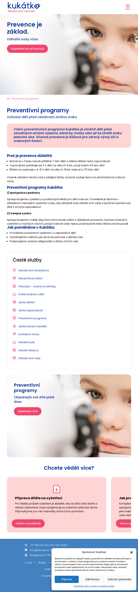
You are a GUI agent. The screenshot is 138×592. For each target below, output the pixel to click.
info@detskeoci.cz (41, 550)
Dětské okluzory (28, 350)
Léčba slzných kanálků (32, 326)
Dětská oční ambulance (33, 270)
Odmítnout (92, 579)
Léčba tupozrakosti (30, 310)
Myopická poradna (30, 278)
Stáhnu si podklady (28, 523)
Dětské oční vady (29, 358)
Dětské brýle (26, 342)
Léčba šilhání (26, 302)
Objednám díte (28, 411)
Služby (41, 562)
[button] (131, 552)
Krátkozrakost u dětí (31, 294)
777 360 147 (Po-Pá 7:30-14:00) (48, 545)
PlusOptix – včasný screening (36, 286)
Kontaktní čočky (28, 334)
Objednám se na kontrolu (27, 49)
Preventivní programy (32, 318)
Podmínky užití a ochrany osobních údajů (94, 586)
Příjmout (66, 579)
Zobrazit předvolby (119, 579)
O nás (28, 562)
